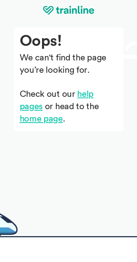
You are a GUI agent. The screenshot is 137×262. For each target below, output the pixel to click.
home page (41, 119)
